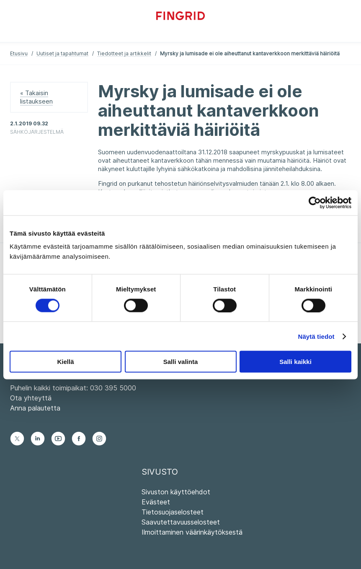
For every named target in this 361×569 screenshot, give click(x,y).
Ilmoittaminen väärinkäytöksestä (192, 532)
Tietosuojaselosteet (173, 512)
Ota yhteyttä (31, 398)
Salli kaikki (295, 361)
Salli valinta (180, 361)
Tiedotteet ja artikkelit (124, 53)
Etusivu (19, 53)
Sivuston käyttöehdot (176, 492)
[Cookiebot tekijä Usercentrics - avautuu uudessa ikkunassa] (314, 202)
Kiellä (65, 361)
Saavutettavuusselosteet (181, 522)
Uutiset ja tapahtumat (62, 53)
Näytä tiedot (316, 336)
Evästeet (156, 502)
